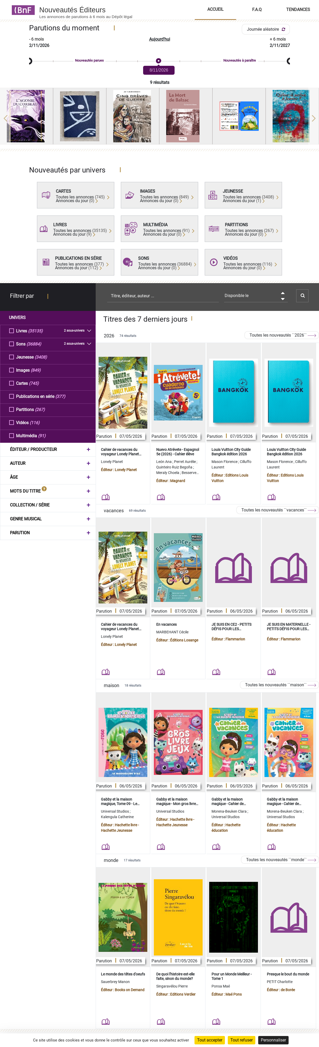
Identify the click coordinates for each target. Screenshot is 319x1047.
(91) (42, 435)
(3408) (41, 356)
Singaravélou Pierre (172, 986)
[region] (159, 118)
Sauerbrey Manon (115, 982)
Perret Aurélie (185, 462)
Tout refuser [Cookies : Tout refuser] (241, 1040)
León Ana (164, 462)
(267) (40, 409)
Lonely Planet (112, 462)
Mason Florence (225, 462)
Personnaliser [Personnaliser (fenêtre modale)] (273, 1040)
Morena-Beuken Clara (229, 811)
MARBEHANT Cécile (172, 632)
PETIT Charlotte (280, 982)
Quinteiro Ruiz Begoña (174, 467)
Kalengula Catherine (117, 817)
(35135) (35, 330)
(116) (35, 422)
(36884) (33, 343)
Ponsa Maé (221, 986)
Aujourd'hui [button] (159, 39)
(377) (60, 396)
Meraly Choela (168, 473)
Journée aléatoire (267, 29)
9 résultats (159, 82)
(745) (34, 383)
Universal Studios (115, 811)
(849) (36, 370)
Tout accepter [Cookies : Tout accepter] (209, 1040)
